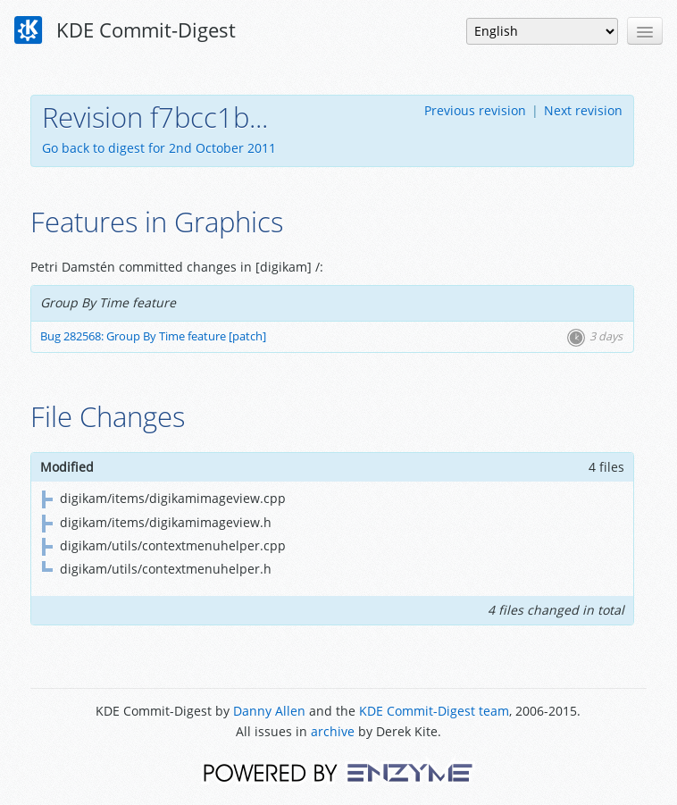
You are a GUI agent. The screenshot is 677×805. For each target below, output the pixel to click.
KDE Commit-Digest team (434, 710)
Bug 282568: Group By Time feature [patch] (153, 336)
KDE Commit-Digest (125, 30)
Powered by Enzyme (338, 771)
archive (333, 731)
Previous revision (475, 110)
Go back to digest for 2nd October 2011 (159, 147)
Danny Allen (269, 710)
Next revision (583, 110)
